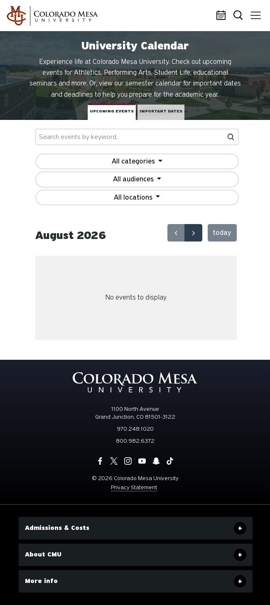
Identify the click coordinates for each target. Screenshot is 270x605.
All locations (134, 197)
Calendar (222, 15)
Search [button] (239, 16)
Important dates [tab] (161, 111)
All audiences (134, 179)
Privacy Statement (134, 487)
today (222, 233)
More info (41, 581)
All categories (134, 161)
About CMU (43, 554)
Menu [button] (254, 12)
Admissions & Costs (57, 528)
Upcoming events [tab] (112, 111)
